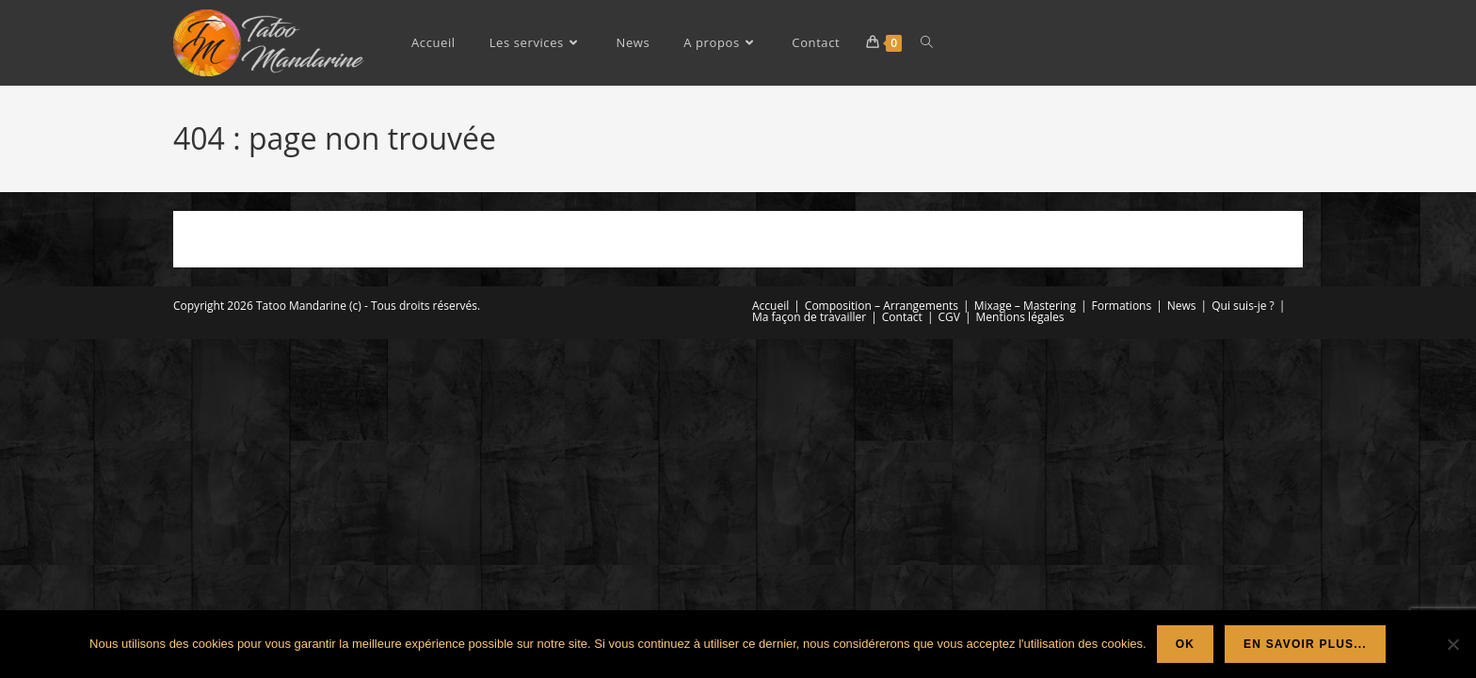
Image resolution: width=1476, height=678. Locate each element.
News (1181, 306)
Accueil (770, 306)
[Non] (1452, 644)
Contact (902, 317)
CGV (948, 317)
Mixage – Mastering (1025, 306)
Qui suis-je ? (1243, 306)
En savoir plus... (1305, 644)
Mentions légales (1020, 317)
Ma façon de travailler (809, 317)
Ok (1185, 644)
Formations (1122, 306)
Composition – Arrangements (881, 306)
